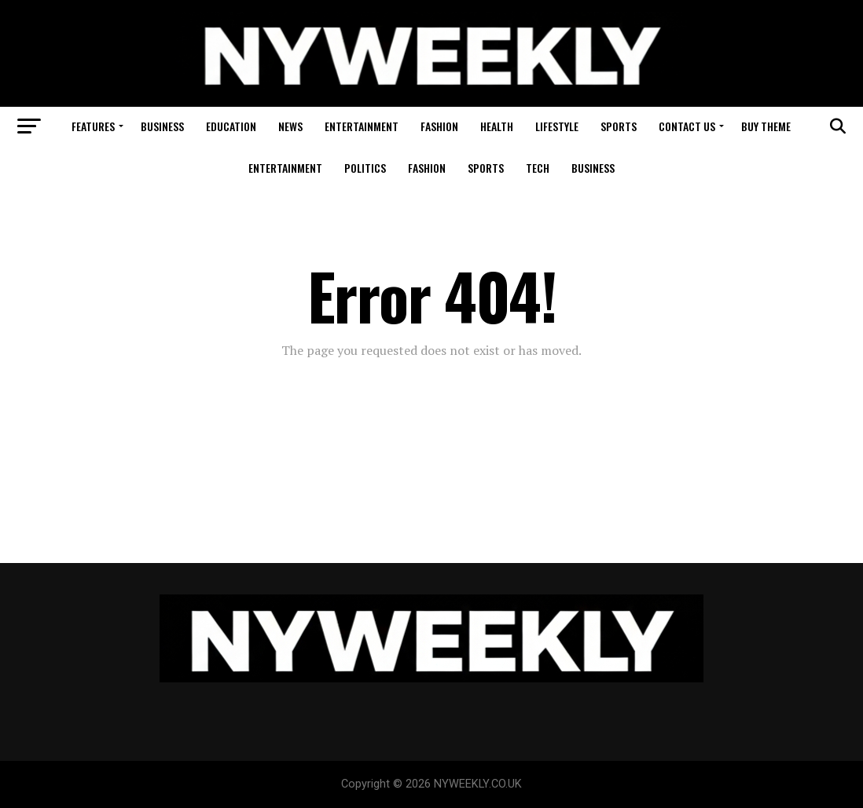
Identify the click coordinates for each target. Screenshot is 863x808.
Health (496, 126)
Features (93, 126)
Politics (365, 167)
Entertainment (361, 126)
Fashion (439, 126)
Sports (618, 126)
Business (162, 126)
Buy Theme (766, 126)
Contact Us (687, 126)
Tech (537, 167)
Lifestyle (556, 126)
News (290, 126)
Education (231, 126)
